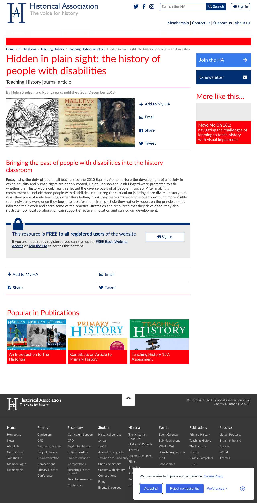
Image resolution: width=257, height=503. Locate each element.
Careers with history (111, 469)
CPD (40, 440)
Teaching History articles (85, 49)
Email (146, 117)
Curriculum (44, 434)
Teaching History (48, 41)
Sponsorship (167, 464)
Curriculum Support (80, 434)
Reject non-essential (184, 488)
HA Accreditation (48, 458)
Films (101, 481)
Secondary (47, 33)
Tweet (147, 143)
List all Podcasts (230, 434)
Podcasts (208, 33)
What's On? (166, 446)
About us (242, 23)
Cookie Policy (213, 476)
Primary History (19, 41)
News (11, 440)
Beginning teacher (49, 446)
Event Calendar (169, 434)
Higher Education (110, 33)
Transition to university (113, 458)
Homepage (14, 434)
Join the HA (38, 246)
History (96, 41)
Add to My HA (154, 104)
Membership (178, 23)
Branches (236, 33)
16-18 (102, 446)
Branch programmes (172, 452)
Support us (222, 23)
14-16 (102, 440)
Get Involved (15, 452)
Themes (133, 450)
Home (10, 49)
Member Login (16, 464)
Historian (146, 33)
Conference (45, 475)
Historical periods (109, 434)
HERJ (143, 41)
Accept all (151, 488)
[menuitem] (19, 34)
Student (75, 33)
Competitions (46, 464)
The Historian (75, 41)
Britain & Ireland (230, 440)
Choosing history (109, 464)
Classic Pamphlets (120, 41)
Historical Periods (140, 444)
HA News (159, 41)
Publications (177, 33)
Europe (224, 446)
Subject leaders (47, 452)
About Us (13, 446)
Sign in (164, 237)
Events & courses (109, 487)
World (224, 452)
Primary (18, 33)
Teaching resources (80, 479)
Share (147, 130)
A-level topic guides (111, 452)
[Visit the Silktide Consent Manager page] (242, 488)
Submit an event (169, 440)
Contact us (201, 23)
